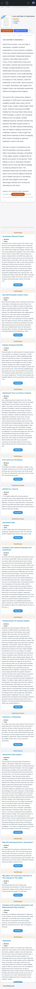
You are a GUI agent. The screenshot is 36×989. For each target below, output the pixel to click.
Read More (18, 285)
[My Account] (34, 3)
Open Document (7, 30)
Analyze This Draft (20, 30)
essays (8, 7)
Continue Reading (18, 194)
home (2, 7)
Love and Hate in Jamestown (20, 7)
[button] (2, 2)
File (4, 35)
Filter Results (29, 35)
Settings (21, 35)
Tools (14, 35)
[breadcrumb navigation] (18, 7)
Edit (9, 35)
